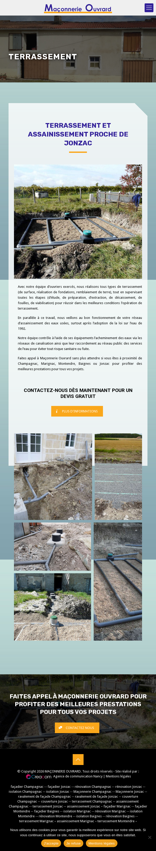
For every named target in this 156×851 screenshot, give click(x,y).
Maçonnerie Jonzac (130, 791)
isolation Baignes (89, 816)
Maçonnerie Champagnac (92, 791)
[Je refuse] (149, 837)
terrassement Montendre (116, 821)
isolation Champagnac (25, 791)
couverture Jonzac (54, 801)
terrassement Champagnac (92, 801)
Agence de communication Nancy (77, 776)
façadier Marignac (117, 806)
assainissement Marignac (75, 821)
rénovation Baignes (120, 816)
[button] (53, 476)
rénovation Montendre (55, 816)
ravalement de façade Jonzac (96, 796)
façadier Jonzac (59, 787)
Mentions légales (118, 776)
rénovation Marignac (110, 811)
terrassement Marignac (36, 821)
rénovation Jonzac (128, 787)
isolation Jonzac (57, 791)
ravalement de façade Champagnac (44, 796)
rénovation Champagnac (93, 787)
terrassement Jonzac (48, 806)
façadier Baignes (46, 811)
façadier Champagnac (27, 787)
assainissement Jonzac (83, 806)
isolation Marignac (77, 811)
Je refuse (73, 843)
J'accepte (51, 843)
